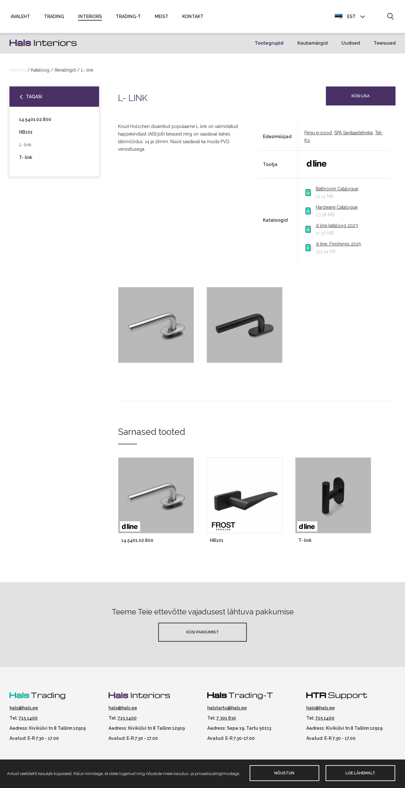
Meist (161, 16)
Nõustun (284, 773)
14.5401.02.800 (35, 119)
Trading (54, 16)
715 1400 (28, 718)
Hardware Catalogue (337, 207)
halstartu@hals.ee (227, 707)
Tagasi (34, 96)
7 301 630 (226, 718)
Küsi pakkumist (202, 632)
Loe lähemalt (360, 773)
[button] (390, 17)
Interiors (90, 16)
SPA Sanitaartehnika (353, 132)
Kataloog (40, 70)
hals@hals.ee (23, 707)
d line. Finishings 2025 (338, 243)
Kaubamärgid (312, 43)
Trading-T (128, 16)
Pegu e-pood (318, 132)
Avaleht (20, 16)
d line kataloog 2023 (337, 225)
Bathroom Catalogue (337, 188)
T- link (25, 157)
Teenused (385, 43)
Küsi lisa (361, 95)
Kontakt (192, 16)
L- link (25, 144)
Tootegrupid (269, 43)
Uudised (350, 43)
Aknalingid (65, 70)
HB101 (26, 132)
